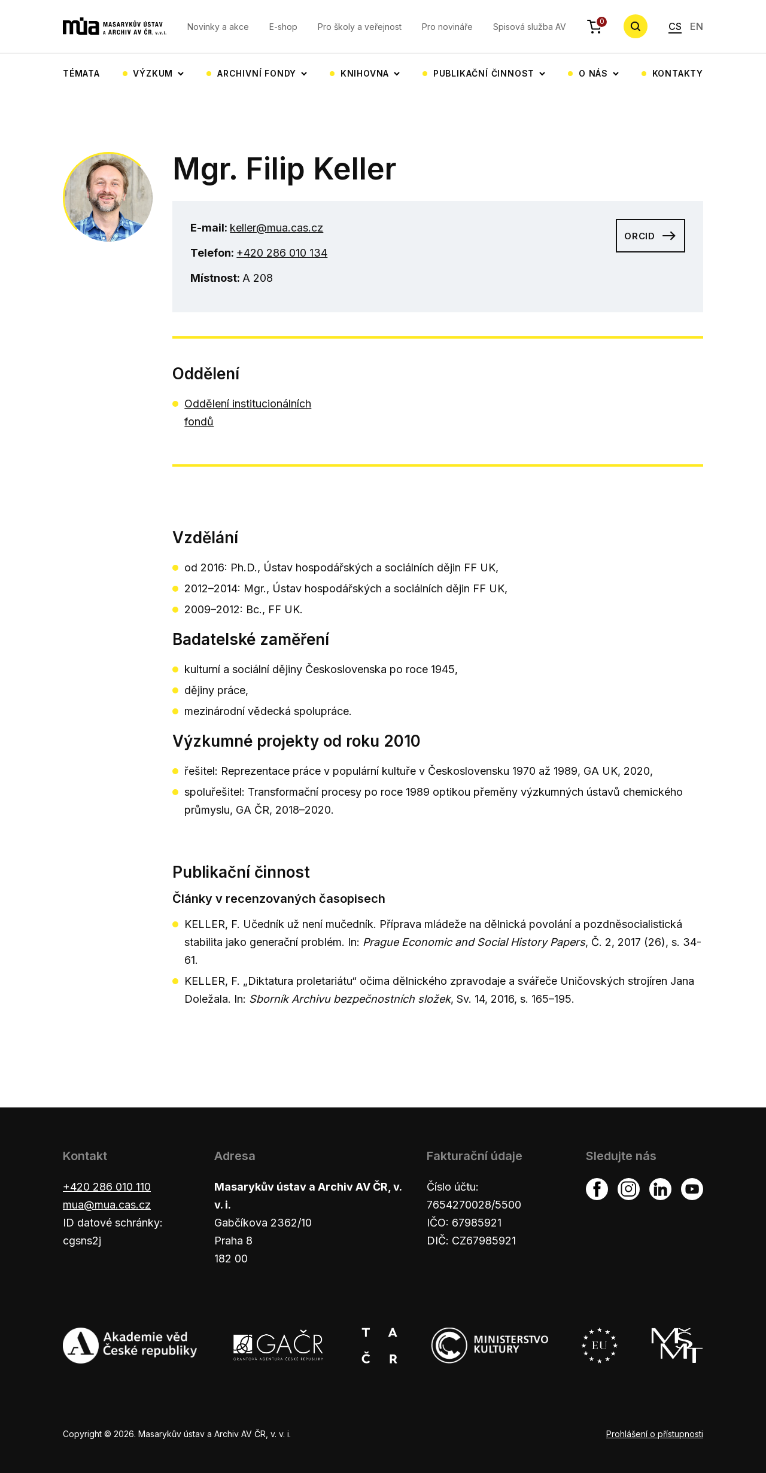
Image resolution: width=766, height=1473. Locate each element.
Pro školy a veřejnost (360, 27)
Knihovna (365, 73)
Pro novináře (447, 27)
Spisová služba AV (529, 27)
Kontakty (677, 73)
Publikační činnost (483, 73)
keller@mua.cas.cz (276, 227)
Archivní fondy (256, 73)
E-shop (283, 27)
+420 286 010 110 (107, 1186)
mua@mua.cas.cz (107, 1204)
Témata (81, 73)
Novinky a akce (218, 27)
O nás (593, 73)
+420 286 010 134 (281, 252)
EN (696, 26)
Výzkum (153, 73)
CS (675, 26)
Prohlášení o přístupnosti (654, 1434)
